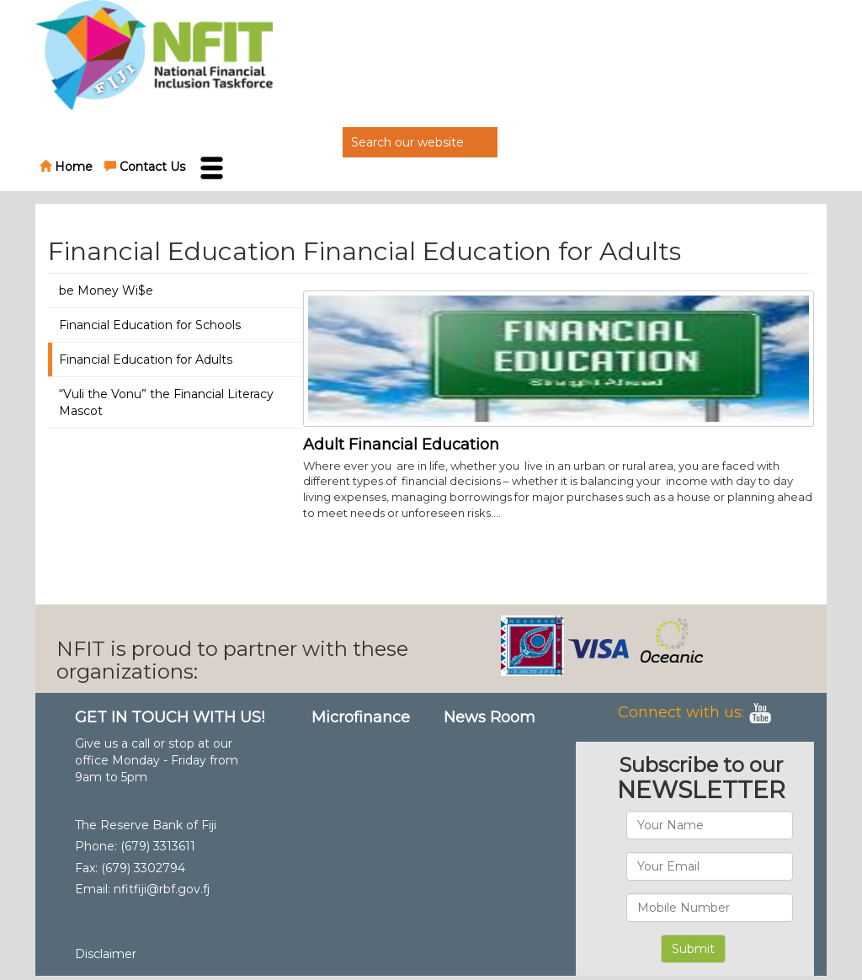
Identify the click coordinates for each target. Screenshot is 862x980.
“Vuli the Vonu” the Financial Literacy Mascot (166, 402)
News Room (489, 717)
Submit (693, 948)
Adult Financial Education (401, 444)
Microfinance (360, 717)
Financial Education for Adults (145, 359)
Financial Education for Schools (150, 325)
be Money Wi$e (106, 290)
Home (66, 166)
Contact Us (144, 166)
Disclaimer (105, 953)
